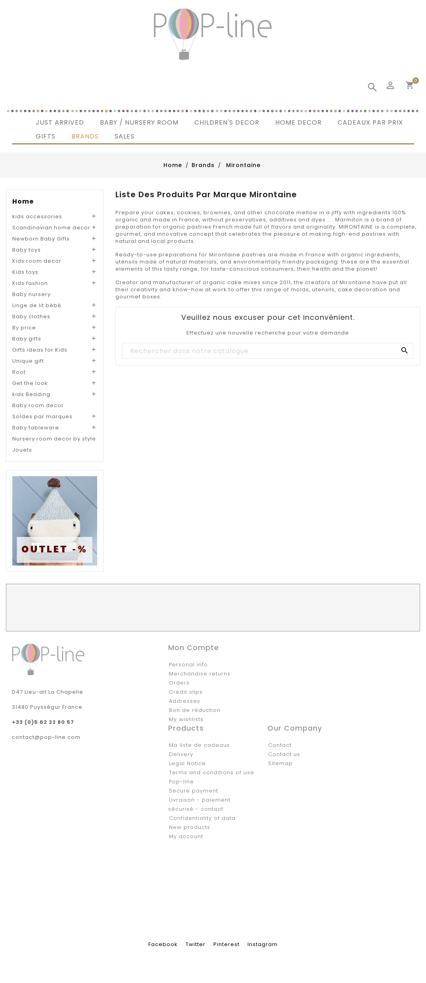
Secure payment (193, 790)
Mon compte (193, 647)
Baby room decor (38, 405)
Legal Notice (187, 763)
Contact (280, 745)
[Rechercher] (267, 351)
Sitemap (280, 763)
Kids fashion (30, 283)
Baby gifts (26, 338)
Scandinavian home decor (51, 227)
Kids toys (25, 272)
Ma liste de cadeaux (199, 745)
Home (23, 201)
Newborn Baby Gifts (41, 238)
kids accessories (37, 216)
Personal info (188, 664)
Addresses (184, 701)
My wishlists (186, 719)
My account (186, 836)
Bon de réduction (195, 710)
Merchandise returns (199, 673)
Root (19, 372)
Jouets (22, 450)
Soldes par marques (42, 416)
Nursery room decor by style (54, 438)
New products (189, 827)
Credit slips (186, 692)
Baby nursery (31, 294)
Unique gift (28, 361)
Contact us (284, 754)
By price (24, 327)
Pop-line (181, 781)
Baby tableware (35, 427)
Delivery (181, 754)
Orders (179, 683)
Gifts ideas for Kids (39, 350)
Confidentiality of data (202, 818)
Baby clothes (31, 316)
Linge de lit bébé (36, 305)
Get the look (30, 383)
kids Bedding (31, 394)
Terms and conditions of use (211, 772)
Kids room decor (36, 261)
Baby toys (26, 250)
